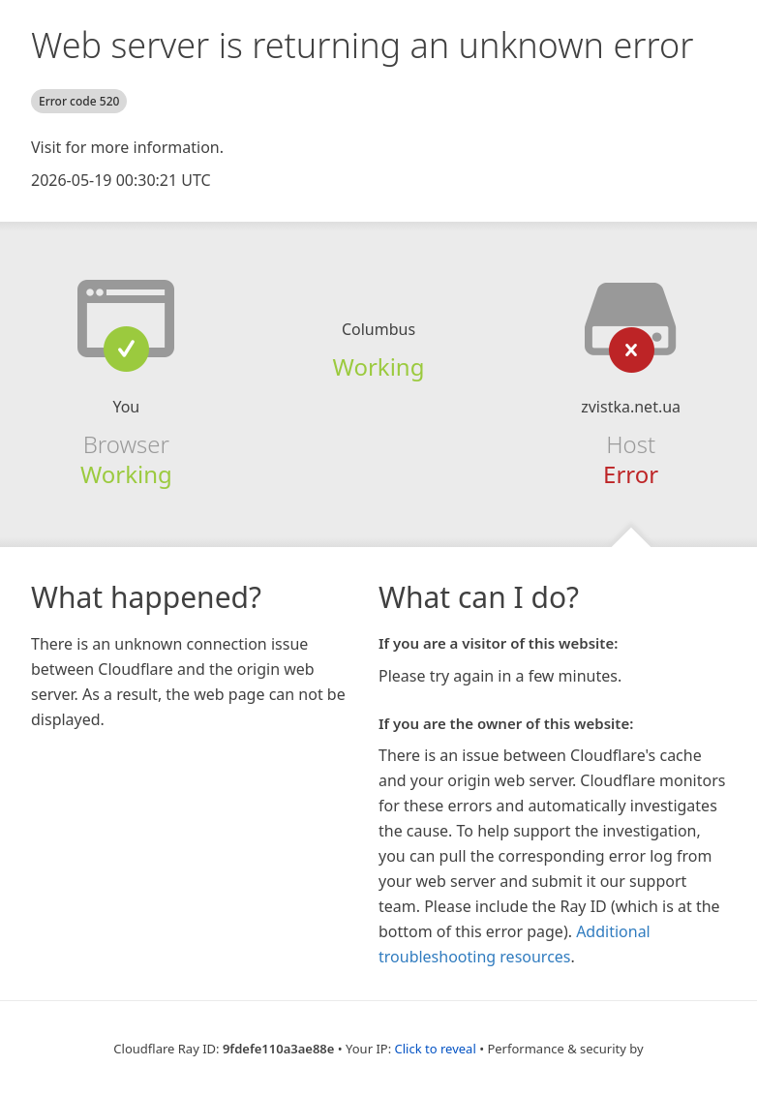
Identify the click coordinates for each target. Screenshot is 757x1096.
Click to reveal (435, 1048)
